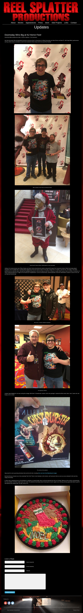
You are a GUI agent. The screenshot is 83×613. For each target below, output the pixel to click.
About (13, 23)
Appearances (31, 23)
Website (28, 570)
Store (47, 23)
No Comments (33, 37)
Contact (74, 23)
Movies (20, 23)
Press (40, 23)
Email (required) (30, 566)
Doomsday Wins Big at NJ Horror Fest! (23, 35)
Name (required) (30, 562)
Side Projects (57, 22)
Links (66, 23)
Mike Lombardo (13, 37)
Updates (27, 37)
